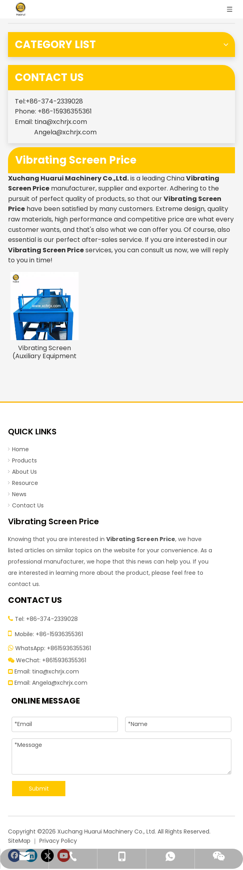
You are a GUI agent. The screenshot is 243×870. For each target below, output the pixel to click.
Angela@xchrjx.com (65, 132)
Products (24, 460)
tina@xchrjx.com (60, 121)
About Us (24, 472)
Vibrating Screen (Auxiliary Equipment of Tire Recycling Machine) (44, 352)
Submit (39, 789)
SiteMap (19, 841)
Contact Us (28, 505)
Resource (25, 483)
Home (20, 449)
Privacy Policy (58, 841)
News (19, 494)
